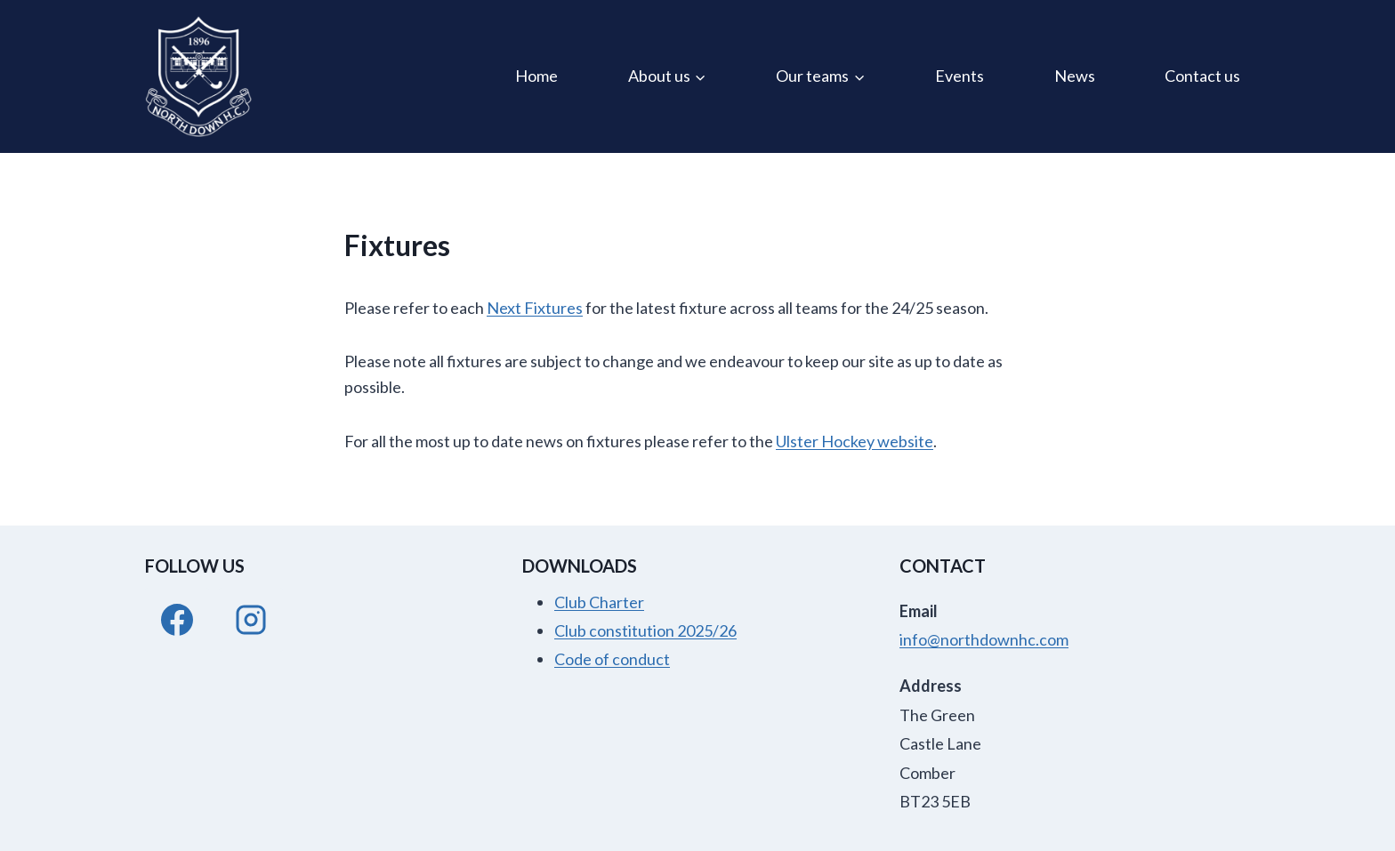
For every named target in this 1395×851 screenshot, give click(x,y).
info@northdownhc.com (983, 639)
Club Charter (599, 602)
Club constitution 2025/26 (645, 630)
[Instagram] (251, 620)
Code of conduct (612, 659)
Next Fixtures (535, 307)
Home (536, 75)
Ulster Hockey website (854, 441)
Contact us (1202, 75)
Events (959, 75)
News (1074, 75)
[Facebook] (177, 620)
